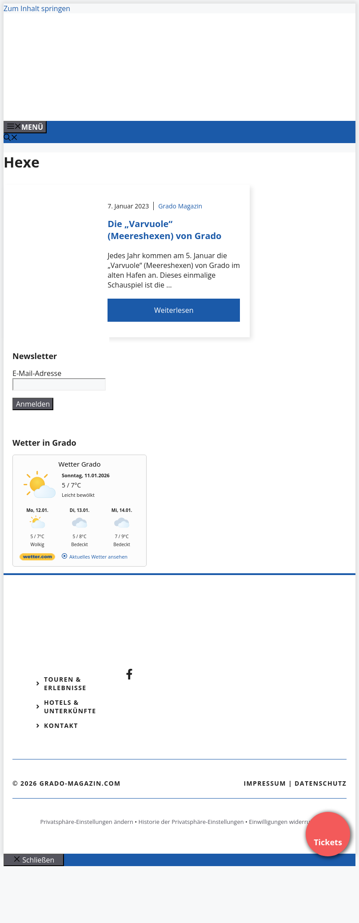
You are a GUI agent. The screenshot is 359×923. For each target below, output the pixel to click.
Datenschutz (321, 783)
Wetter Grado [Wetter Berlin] (80, 464)
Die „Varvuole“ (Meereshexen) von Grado (164, 230)
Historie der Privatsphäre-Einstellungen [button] (191, 822)
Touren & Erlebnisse (65, 683)
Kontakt (61, 725)
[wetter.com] (37, 558)
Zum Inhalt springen (37, 8)
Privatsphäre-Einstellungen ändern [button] (86, 822)
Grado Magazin (180, 206)
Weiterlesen (173, 310)
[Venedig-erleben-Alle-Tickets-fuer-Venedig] (183, 104)
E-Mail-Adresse (36, 373)
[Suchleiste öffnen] (11, 138)
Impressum (264, 783)
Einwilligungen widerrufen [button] (284, 822)
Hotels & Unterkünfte (70, 706)
